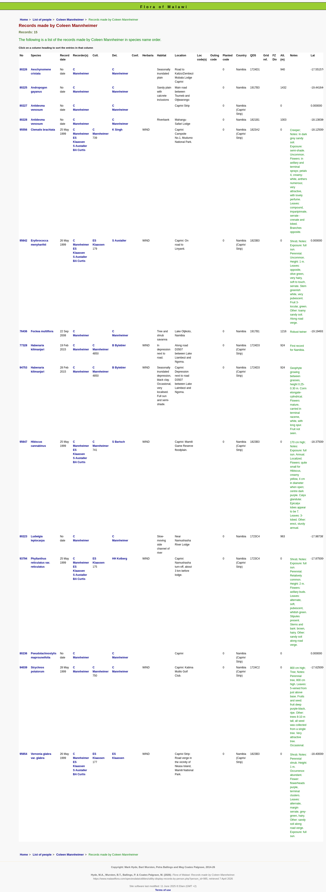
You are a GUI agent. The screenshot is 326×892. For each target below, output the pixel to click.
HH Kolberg (119, 558)
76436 (23, 331)
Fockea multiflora (42, 331)
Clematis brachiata (43, 129)
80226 (23, 69)
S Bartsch (118, 441)
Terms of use (163, 890)
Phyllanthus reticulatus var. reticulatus (40, 562)
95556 (23, 129)
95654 (23, 754)
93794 (23, 558)
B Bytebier (119, 345)
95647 (23, 441)
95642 (23, 240)
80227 (23, 105)
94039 (23, 667)
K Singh (117, 129)
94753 (23, 367)
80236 (23, 653)
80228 (23, 119)
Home (24, 19)
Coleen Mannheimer (70, 19)
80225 (23, 87)
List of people (42, 19)
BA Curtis (79, 150)
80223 (23, 536)
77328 (23, 345)
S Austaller (80, 146)
